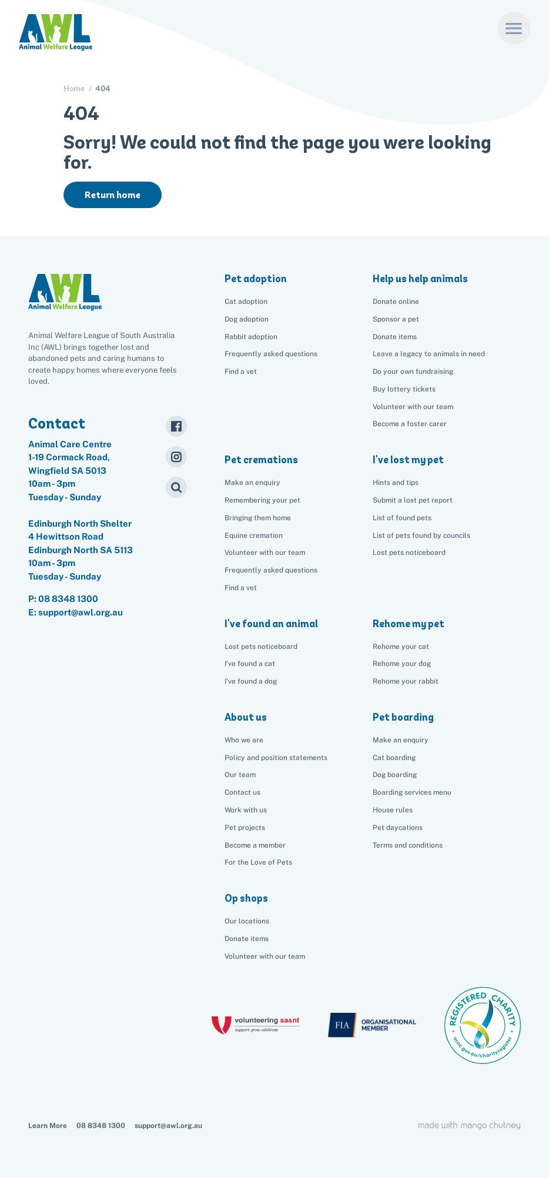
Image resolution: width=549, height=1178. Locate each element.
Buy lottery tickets (404, 389)
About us (246, 717)
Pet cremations (261, 460)
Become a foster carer (410, 424)
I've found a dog (251, 681)
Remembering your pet (262, 500)
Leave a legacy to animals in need (429, 354)
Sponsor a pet (396, 319)
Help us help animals (420, 279)
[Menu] (514, 28)
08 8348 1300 (68, 599)
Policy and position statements (276, 758)
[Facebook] (176, 426)
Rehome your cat (401, 646)
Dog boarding (395, 775)
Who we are (244, 740)
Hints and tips (396, 482)
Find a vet (241, 371)
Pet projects (245, 828)
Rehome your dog (402, 664)
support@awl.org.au (168, 1126)
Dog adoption (247, 319)
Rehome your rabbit (405, 681)
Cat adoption (246, 301)
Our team (240, 775)
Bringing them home (258, 518)
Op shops (246, 898)
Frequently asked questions (271, 354)
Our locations (247, 921)
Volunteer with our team (413, 407)
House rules (393, 810)
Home (74, 88)
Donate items (395, 337)
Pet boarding (403, 717)
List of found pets (402, 518)
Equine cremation (254, 535)
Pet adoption (256, 279)
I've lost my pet (408, 460)
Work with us (246, 810)
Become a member (255, 845)
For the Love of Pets (258, 862)
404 (103, 88)
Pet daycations (398, 828)
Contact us (242, 792)
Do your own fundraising (413, 371)
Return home (112, 194)
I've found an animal (271, 624)
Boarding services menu (412, 792)
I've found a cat (250, 664)
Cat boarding (394, 758)
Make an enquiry (401, 740)
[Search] (176, 487)
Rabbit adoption (251, 337)
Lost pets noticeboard (409, 552)
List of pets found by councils (421, 535)
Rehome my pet (408, 624)
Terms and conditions (408, 845)
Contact (56, 423)
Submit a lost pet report (413, 500)
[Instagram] (176, 456)
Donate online (396, 301)
